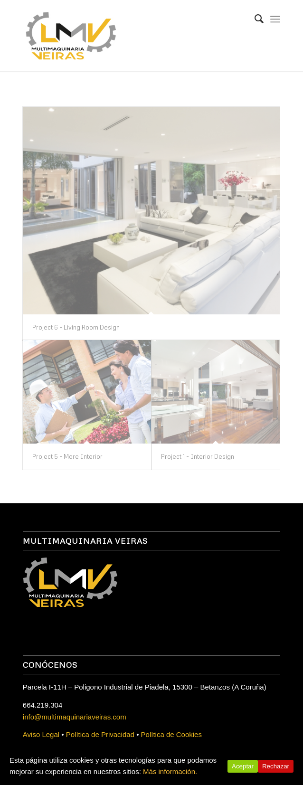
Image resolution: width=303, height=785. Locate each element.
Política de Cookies (171, 734)
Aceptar (243, 766)
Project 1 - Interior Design (197, 456)
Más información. (170, 771)
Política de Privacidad (100, 734)
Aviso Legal (41, 734)
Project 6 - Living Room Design (76, 327)
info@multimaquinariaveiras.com (74, 717)
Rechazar (275, 766)
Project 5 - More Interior (67, 456)
